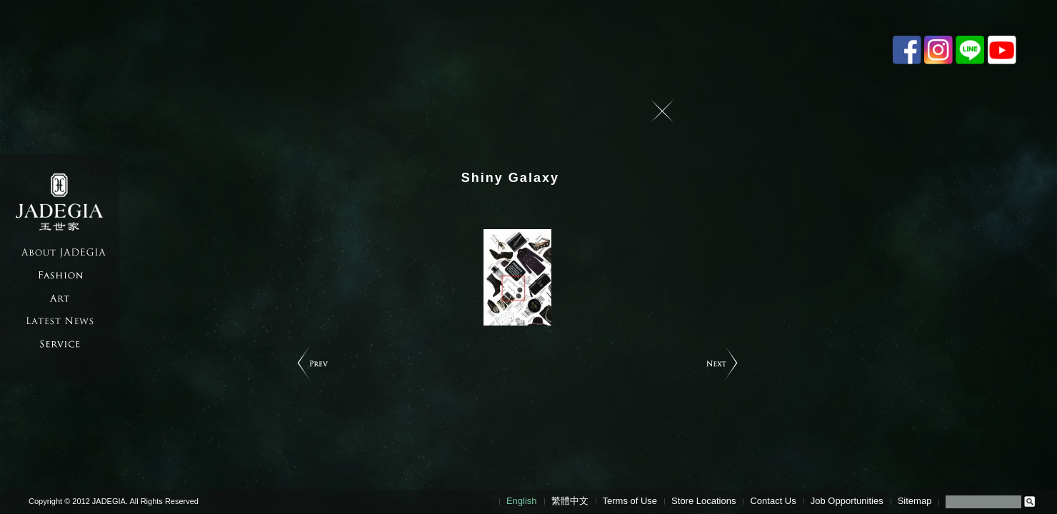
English (521, 500)
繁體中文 (569, 500)
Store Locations (703, 500)
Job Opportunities (847, 500)
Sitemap (915, 500)
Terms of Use (630, 500)
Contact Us (773, 500)
